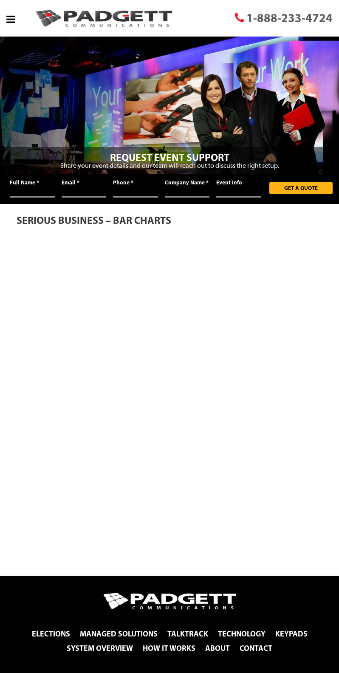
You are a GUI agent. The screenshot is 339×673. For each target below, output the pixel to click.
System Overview (100, 648)
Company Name (187, 182)
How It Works (169, 648)
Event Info (229, 182)
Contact (256, 648)
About (217, 648)
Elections (51, 634)
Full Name (24, 182)
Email (70, 182)
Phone (123, 182)
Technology (242, 634)
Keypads (291, 634)
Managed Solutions (119, 634)
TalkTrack (187, 634)
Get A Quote (301, 187)
